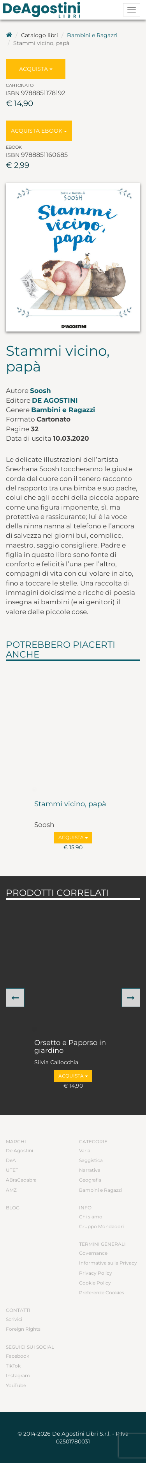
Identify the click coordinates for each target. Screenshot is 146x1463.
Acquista (36, 68)
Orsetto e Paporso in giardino (70, 1047)
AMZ (11, 1190)
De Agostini (55, 400)
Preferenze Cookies (101, 1292)
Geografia (90, 1180)
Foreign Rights (23, 1329)
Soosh (40, 391)
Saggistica (91, 1160)
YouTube (16, 1385)
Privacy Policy (95, 1273)
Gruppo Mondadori (101, 1226)
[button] (15, 997)
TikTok (13, 1366)
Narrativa (89, 1170)
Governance (93, 1253)
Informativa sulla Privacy (108, 1263)
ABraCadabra (21, 1180)
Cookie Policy (95, 1283)
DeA (11, 1160)
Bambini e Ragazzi (92, 35)
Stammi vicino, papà (70, 804)
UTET (12, 1170)
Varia (84, 1150)
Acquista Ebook (39, 130)
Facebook (17, 1356)
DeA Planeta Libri (44, 10)
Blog (12, 1208)
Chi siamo (90, 1217)
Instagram (18, 1375)
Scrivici (14, 1319)
